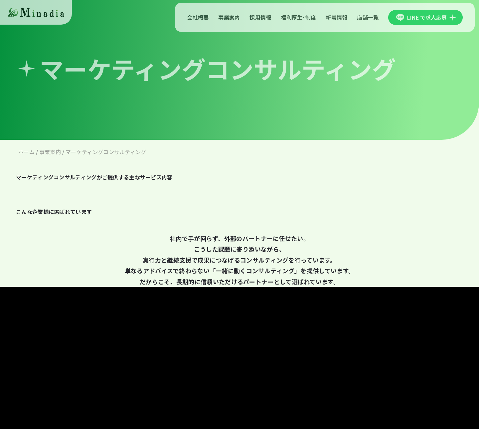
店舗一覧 (368, 17)
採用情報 (260, 17)
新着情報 (336, 17)
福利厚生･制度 (298, 17)
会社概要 (198, 17)
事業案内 (229, 17)
